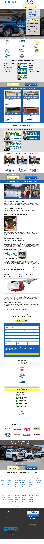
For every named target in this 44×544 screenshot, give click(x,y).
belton (2, 484)
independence (10, 499)
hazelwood (10, 495)
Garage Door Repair (22, 415)
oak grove (24, 488)
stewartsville (31, 506)
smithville (31, 497)
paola (23, 497)
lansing (16, 484)
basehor (2, 482)
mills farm (24, 482)
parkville (23, 499)
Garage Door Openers (19, 38)
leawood (17, 493)
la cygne (17, 478)
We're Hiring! (33, 525)
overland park (24, 495)
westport (37, 495)
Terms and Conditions (11, 349)
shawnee (31, 493)
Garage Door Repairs (27, 38)
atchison (2, 480)
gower (9, 484)
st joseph (31, 501)
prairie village (31, 482)
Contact (37, 38)
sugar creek (38, 478)
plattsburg (31, 478)
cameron (3, 495)
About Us (33, 38)
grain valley (10, 486)
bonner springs (4, 488)
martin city (24, 480)
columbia (3, 497)
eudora (9, 478)
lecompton (17, 495)
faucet (9, 480)
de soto (2, 499)
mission (23, 484)
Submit (22, 354)
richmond (31, 488)
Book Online (13, 84)
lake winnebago (18, 482)
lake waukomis (18, 480)
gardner (9, 482)
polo (30, 480)
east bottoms (3, 506)
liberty (16, 506)
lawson (16, 488)
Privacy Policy (8, 534)
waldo (37, 486)
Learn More (7, 104)
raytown (30, 486)
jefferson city (10, 501)
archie (2, 478)
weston (37, 493)
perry (23, 506)
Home (6, 38)
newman (23, 486)
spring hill (31, 499)
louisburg (24, 478)
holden (9, 497)
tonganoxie (38, 482)
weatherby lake (39, 488)
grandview (10, 488)
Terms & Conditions (13, 534)
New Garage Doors (11, 38)
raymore (31, 484)
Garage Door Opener (9, 516)
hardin (9, 493)
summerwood (38, 480)
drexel (2, 501)
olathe (23, 493)
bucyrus (2, 493)
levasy (16, 501)
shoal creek (31, 495)
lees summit (17, 497)
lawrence (17, 486)
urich (37, 484)
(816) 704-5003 (29, 7)
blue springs (3, 486)
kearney (9, 506)
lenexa (16, 499)
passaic (23, 501)
